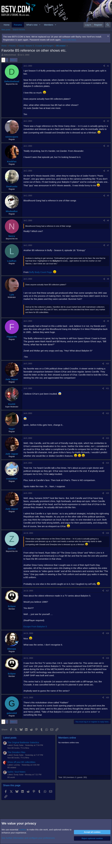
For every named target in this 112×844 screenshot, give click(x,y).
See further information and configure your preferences (28, 838)
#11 (107, 388)
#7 (108, 245)
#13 (107, 438)
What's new (31, 24)
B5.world (11, 777)
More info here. (69, 39)
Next (13, 60)
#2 (108, 121)
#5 (108, 196)
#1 (108, 66)
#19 (107, 658)
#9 (108, 321)
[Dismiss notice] (107, 36)
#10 (107, 364)
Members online (67, 737)
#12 (107, 413)
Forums (18, 24)
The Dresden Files (16, 752)
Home (6, 24)
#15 (107, 493)
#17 (107, 591)
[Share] (104, 66)
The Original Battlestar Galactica (23, 742)
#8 (108, 279)
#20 (107, 698)
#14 (107, 463)
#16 (107, 533)
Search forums (19, 29)
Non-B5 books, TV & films (18, 748)
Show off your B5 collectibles (21, 762)
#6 (108, 221)
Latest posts (9, 737)
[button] (40, 24)
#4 (108, 171)
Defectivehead (10, 55)
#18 (107, 633)
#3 (108, 146)
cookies (22, 829)
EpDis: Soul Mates (16, 771)
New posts (5, 29)
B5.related (11, 767)
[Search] (108, 24)
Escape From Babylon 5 (35, 626)
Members (48, 24)
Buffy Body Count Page (40, 272)
